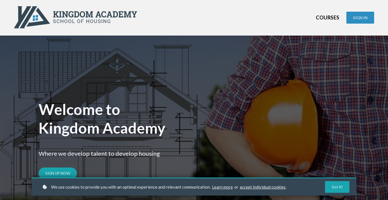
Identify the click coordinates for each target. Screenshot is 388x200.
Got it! (337, 186)
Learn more (222, 186)
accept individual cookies (263, 186)
